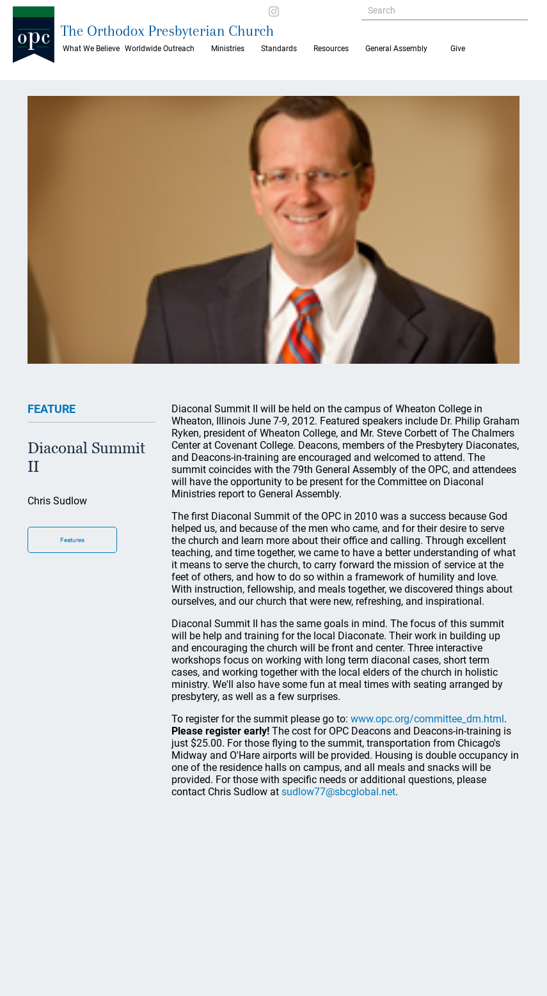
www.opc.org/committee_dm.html (427, 719)
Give (457, 48)
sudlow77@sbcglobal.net (338, 792)
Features (72, 539)
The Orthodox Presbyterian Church (167, 30)
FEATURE (51, 409)
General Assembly (396, 48)
